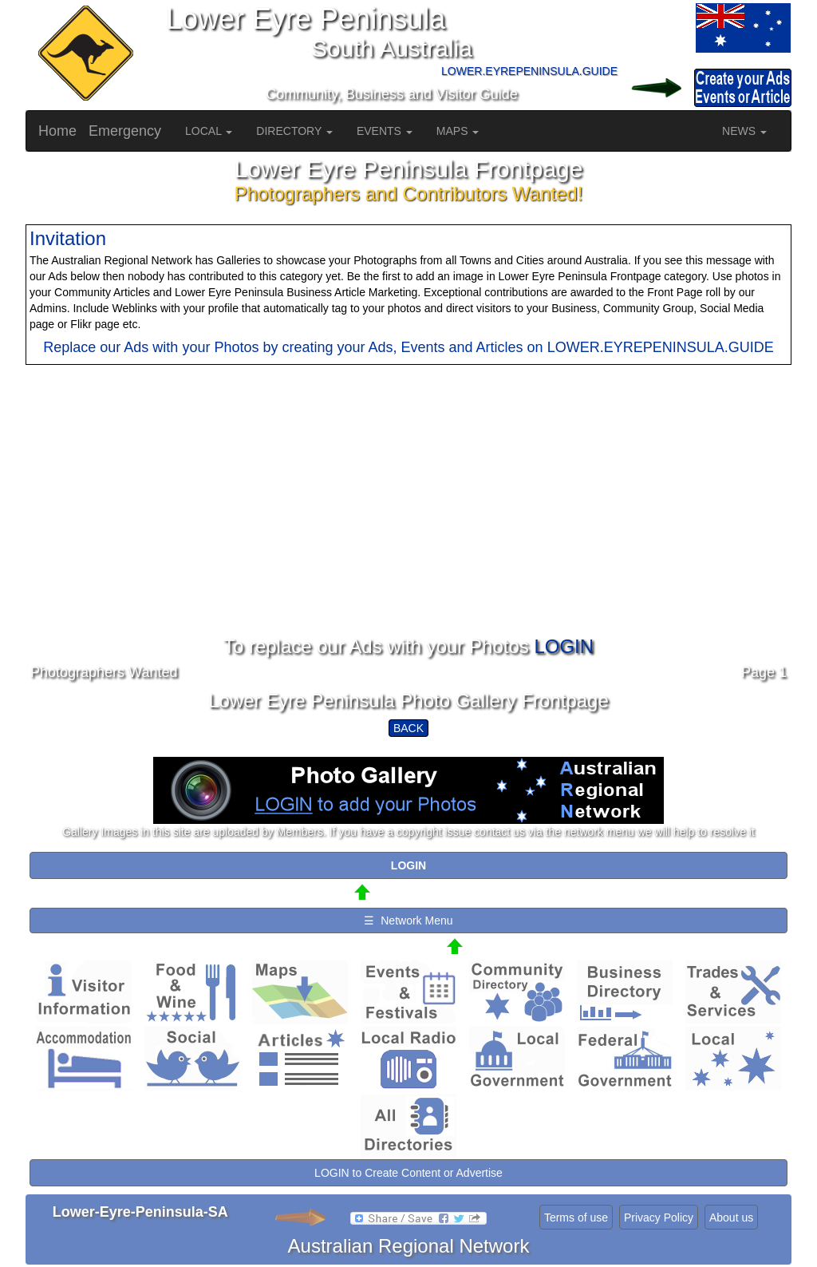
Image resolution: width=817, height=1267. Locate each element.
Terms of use (576, 1217)
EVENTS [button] (384, 131)
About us (731, 1217)
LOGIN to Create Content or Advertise (408, 1172)
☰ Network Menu (408, 920)
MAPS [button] (458, 131)
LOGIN (564, 646)
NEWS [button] (744, 131)
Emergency (125, 131)
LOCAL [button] (208, 131)
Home (57, 131)
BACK (408, 728)
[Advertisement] (408, 524)
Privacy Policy (658, 1217)
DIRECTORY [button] (294, 131)
